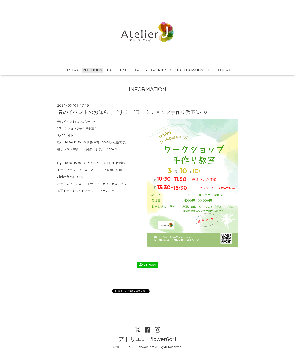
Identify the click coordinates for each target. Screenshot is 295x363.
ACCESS (175, 70)
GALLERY (141, 70)
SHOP (210, 70)
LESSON (111, 70)
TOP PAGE (72, 70)
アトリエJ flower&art (147, 339)
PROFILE (125, 70)
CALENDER (158, 70)
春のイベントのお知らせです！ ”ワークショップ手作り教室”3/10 (132, 112)
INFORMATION (92, 70)
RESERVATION (193, 70)
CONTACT (225, 70)
